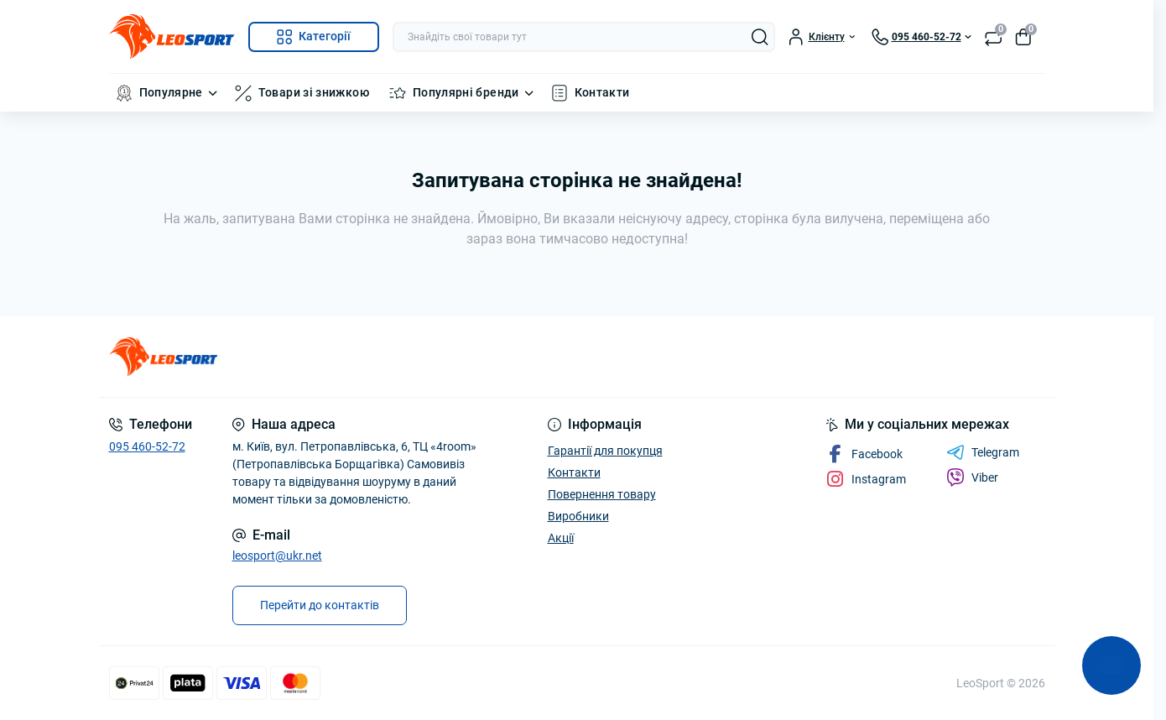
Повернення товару (602, 494)
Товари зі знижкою (313, 92)
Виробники (578, 516)
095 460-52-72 (147, 446)
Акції (561, 538)
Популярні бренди (466, 92)
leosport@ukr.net (277, 555)
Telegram (982, 452)
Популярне (171, 92)
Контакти (602, 92)
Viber (972, 477)
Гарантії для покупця (605, 450)
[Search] (760, 37)
